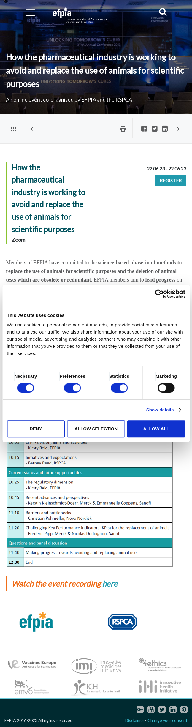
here (110, 583)
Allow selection (96, 428)
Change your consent (167, 720)
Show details (160, 409)
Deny (36, 428)
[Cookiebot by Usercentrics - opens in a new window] (159, 293)
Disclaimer (134, 720)
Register (171, 180)
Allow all (156, 428)
